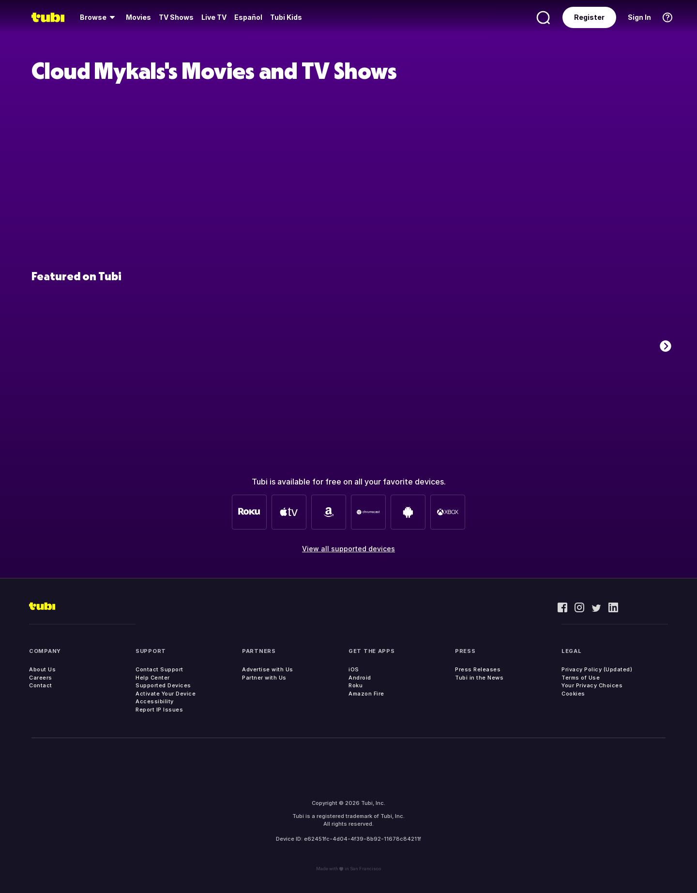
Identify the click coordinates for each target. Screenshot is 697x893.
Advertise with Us (267, 669)
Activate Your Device (166, 693)
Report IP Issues (159, 709)
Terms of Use (580, 677)
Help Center (153, 677)
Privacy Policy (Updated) (596, 669)
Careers (40, 677)
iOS (353, 669)
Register (589, 17)
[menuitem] (99, 17)
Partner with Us (264, 677)
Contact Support (159, 669)
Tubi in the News (479, 677)
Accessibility (155, 701)
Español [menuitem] (248, 17)
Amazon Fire (366, 693)
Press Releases (477, 669)
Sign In (639, 17)
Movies (138, 17)
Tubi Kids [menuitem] (286, 17)
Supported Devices (163, 685)
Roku (355, 685)
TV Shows (176, 17)
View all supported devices (348, 549)
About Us (42, 669)
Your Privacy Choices (591, 685)
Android (359, 677)
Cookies (573, 693)
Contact (40, 685)
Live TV (214, 17)
